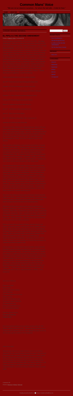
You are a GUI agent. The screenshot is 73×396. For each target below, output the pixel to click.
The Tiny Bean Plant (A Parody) (58, 47)
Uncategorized (54, 77)
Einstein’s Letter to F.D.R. (28, 12)
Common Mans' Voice (36, 5)
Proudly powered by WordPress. (27, 393)
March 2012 (54, 54)
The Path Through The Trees (58, 40)
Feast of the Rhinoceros (56, 38)
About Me (13, 12)
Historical (10, 384)
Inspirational (54, 64)
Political (15, 384)
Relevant (20, 384)
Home (6, 12)
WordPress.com (49, 393)
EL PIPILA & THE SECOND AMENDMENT (21, 36)
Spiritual (53, 74)
